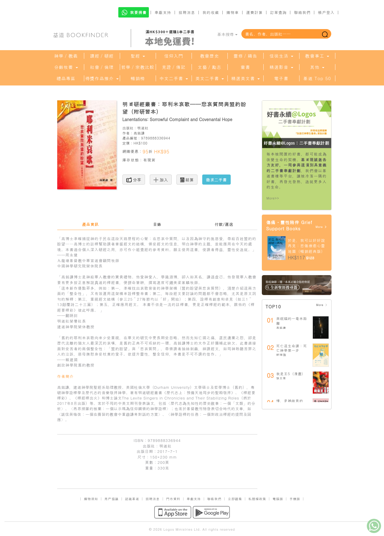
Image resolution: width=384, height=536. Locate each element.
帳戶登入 (326, 12)
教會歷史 (209, 56)
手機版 (294, 499)
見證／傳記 (174, 67)
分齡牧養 (66, 67)
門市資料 (173, 499)
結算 (187, 180)
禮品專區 (66, 78)
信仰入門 (173, 56)
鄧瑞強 (281, 355)
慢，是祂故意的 (289, 400)
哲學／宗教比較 (137, 67)
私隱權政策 (257, 499)
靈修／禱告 (245, 56)
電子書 (281, 78)
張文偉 (281, 378)
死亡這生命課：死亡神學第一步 (291, 348)
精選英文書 (245, 78)
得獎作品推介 (101, 78)
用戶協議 (111, 499)
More (321, 227)
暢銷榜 (138, 78)
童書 (245, 67)
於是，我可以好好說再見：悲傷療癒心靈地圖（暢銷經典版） (306, 245)
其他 (317, 67)
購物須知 (91, 499)
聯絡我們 (302, 12)
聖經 (137, 56)
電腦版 (278, 499)
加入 (161, 180)
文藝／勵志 (210, 67)
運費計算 (254, 12)
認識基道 (132, 499)
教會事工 (317, 56)
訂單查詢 (278, 12)
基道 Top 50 (317, 78)
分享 (133, 180)
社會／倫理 (102, 67)
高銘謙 (139, 132)
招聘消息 (187, 12)
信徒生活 (281, 56)
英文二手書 (209, 78)
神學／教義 (66, 56)
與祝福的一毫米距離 (291, 321)
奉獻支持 (162, 12)
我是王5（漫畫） (291, 373)
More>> (273, 198)
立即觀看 (235, 499)
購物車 (232, 12)
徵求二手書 (216, 180)
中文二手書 (173, 78)
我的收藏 (211, 12)
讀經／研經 (102, 56)
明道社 (143, 127)
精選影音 (281, 67)
